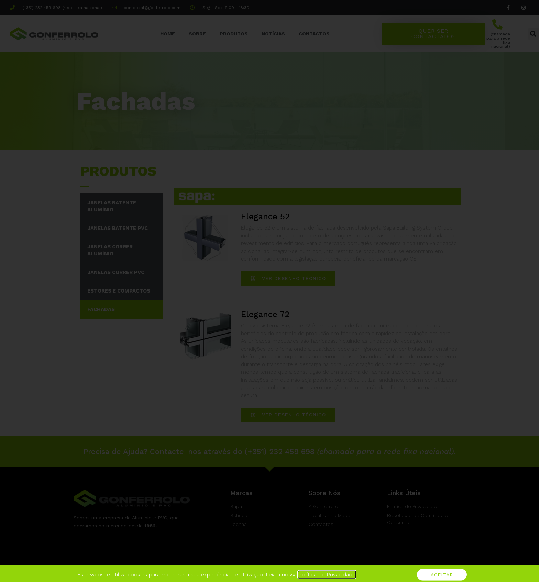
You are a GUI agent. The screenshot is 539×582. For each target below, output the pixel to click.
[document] (269, 291)
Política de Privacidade (326, 578)
